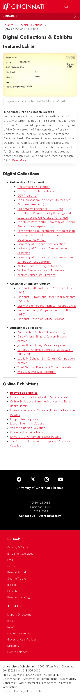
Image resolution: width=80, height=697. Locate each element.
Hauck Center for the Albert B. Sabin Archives (40, 397)
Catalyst (12, 566)
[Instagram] (47, 479)
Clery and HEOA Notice (27, 674)
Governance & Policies (22, 639)
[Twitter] (33, 479)
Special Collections (30, 25)
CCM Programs (27, 195)
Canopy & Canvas (18, 547)
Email (10, 560)
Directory (13, 645)
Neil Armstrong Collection (33, 186)
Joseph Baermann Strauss (27, 423)
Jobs (10, 620)
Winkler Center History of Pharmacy (40, 270)
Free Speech (48, 683)
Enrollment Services (20, 553)
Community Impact (19, 633)
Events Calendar (18, 652)
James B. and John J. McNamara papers (42, 345)
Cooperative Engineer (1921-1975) (40, 208)
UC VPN (12, 591)
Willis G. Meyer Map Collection (36, 371)
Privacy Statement (27, 683)
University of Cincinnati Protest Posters (35, 436)
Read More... (20, 160)
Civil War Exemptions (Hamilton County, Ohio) (46, 305)
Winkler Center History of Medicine (40, 266)
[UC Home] (23, 6)
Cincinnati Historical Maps (26, 432)
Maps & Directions (19, 614)
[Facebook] (19, 479)
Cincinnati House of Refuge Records (40, 319)
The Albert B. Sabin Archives (35, 191)
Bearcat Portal (16, 572)
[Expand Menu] (75, 15)
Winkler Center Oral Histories (36, 275)
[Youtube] (60, 479)
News (11, 627)
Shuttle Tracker (17, 578)
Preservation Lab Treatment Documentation (46, 231)
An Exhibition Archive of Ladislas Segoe (42, 332)
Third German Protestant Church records (44, 367)
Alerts (6, 674)
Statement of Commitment (40, 678)
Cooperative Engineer (24, 419)
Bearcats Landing (18, 597)
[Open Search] (66, 6)
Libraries (8, 25)
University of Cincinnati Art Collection (41, 244)
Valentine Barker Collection (27, 428)
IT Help (11, 585)
